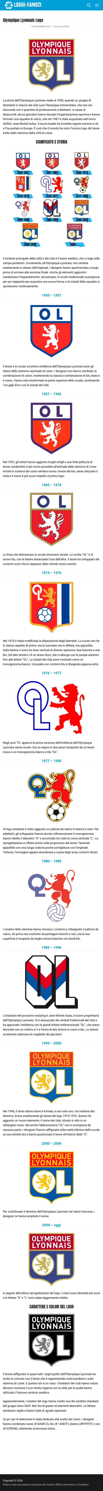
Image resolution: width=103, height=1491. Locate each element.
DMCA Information (68, 1484)
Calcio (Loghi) (61, 26)
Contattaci (86, 1484)
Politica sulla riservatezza (17, 1484)
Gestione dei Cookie (44, 1484)
